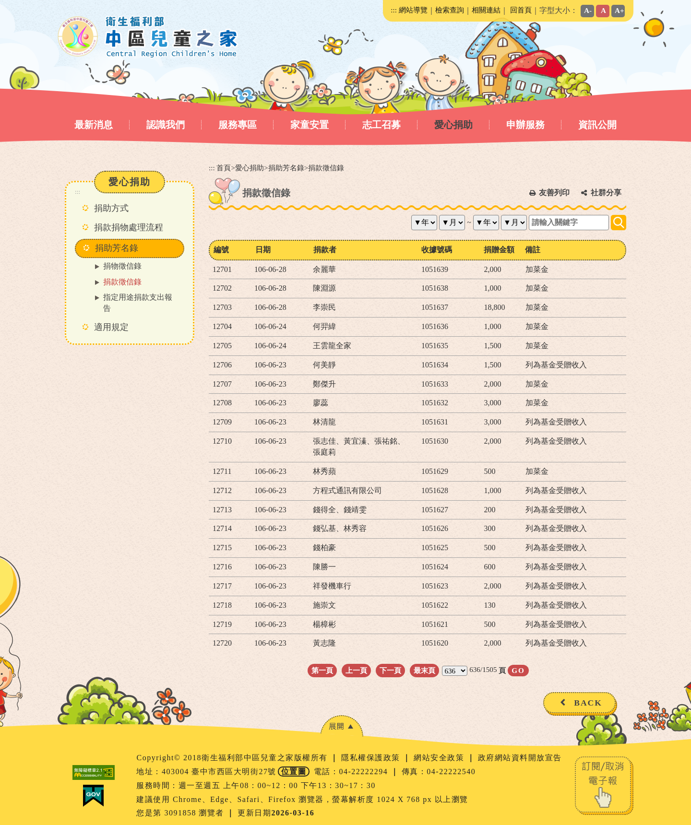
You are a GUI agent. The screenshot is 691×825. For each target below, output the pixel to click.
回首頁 (521, 10)
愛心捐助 (453, 124)
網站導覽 (413, 10)
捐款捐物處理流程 (128, 227)
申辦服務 (525, 124)
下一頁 (390, 670)
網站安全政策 (440, 758)
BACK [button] (588, 702)
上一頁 (356, 670)
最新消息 (93, 124)
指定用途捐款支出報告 (137, 302)
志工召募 (381, 124)
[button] (341, 726)
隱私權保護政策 (372, 758)
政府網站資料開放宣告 (520, 758)
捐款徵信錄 (122, 282)
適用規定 (111, 327)
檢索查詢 (449, 10)
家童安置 (309, 124)
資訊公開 (597, 124)
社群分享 (606, 193)
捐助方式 (111, 208)
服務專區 (237, 124)
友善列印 (554, 193)
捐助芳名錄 (286, 168)
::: (394, 10)
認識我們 (165, 124)
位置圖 (294, 771)
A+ (619, 10)
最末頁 (424, 670)
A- (588, 10)
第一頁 (322, 670)
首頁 (223, 168)
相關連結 (486, 10)
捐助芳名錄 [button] (116, 248)
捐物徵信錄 (122, 266)
